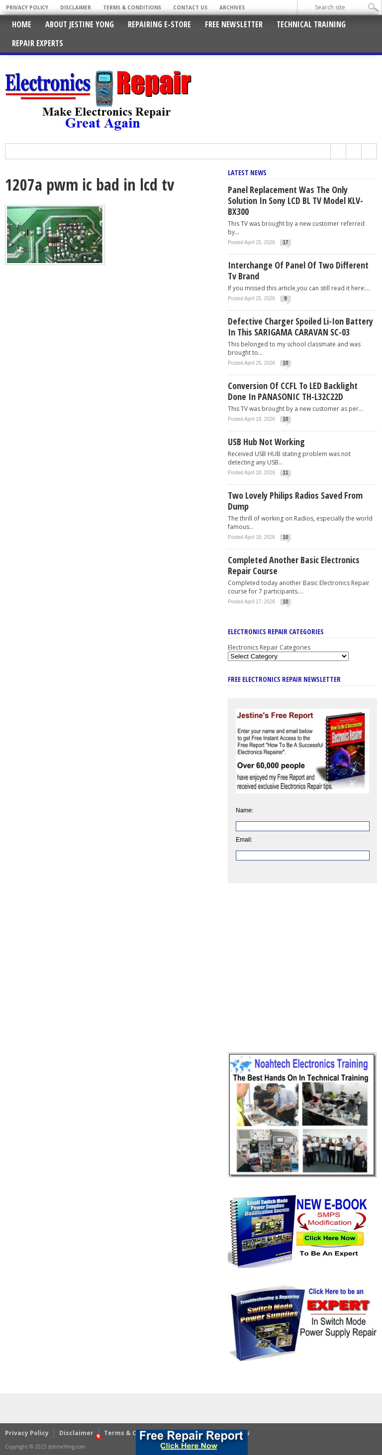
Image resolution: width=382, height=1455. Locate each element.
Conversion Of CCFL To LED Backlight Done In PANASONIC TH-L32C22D (293, 391)
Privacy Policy (27, 7)
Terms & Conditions (132, 7)
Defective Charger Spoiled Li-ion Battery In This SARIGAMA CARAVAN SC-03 (300, 326)
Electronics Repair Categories (269, 647)
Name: (244, 810)
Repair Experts (37, 43)
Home (21, 24)
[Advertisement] (302, 975)
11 (285, 472)
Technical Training (311, 24)
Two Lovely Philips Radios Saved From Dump (295, 501)
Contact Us (190, 7)
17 (285, 242)
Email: (244, 839)
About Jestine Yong (79, 24)
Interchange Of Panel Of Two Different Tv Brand (298, 270)
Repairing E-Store (159, 24)
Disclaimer (75, 7)
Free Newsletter (234, 24)
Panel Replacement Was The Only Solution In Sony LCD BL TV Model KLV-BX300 (295, 200)
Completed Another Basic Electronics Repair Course (294, 565)
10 (285, 363)
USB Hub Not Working (266, 441)
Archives (232, 7)
